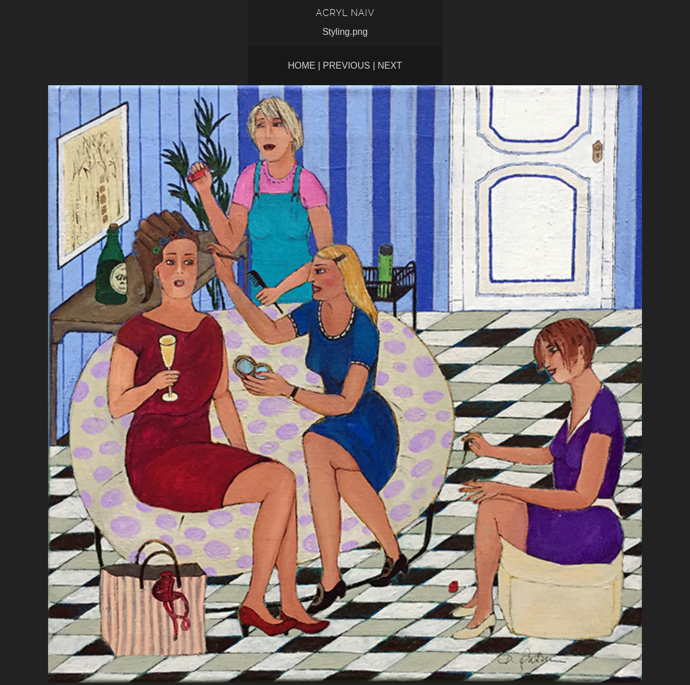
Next (390, 65)
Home (301, 65)
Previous (346, 65)
